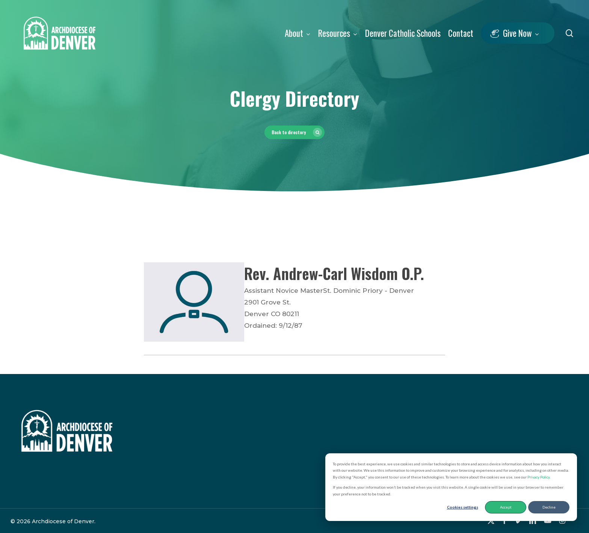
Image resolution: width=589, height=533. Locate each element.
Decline (549, 507)
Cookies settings (462, 507)
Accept (506, 507)
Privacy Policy (538, 477)
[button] (294, 132)
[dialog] (451, 487)
